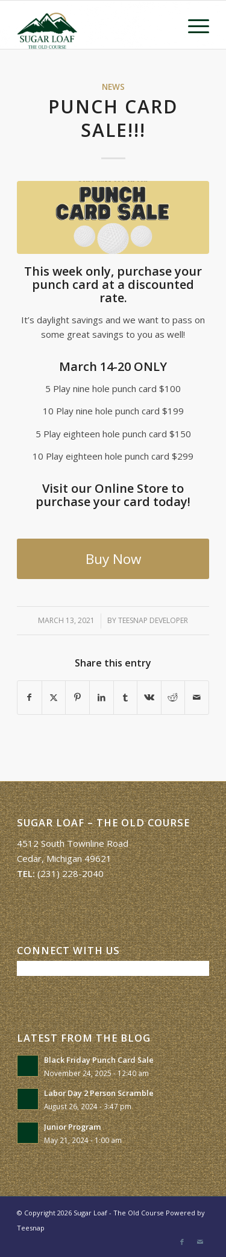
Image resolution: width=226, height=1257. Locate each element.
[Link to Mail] (200, 1242)
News (113, 86)
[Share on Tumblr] (125, 697)
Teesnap (31, 1227)
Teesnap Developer (153, 620)
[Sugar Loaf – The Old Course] (94, 25)
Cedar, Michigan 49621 (64, 858)
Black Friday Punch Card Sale (99, 1059)
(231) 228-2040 (70, 873)
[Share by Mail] (197, 697)
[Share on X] (54, 697)
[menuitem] (192, 25)
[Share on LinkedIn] (101, 697)
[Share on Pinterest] (77, 697)
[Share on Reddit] (173, 697)
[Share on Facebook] (29, 697)
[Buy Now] (113, 559)
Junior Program (72, 1126)
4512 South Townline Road (72, 843)
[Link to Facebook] (182, 1242)
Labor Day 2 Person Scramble (99, 1093)
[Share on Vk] (149, 697)
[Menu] (192, 25)
